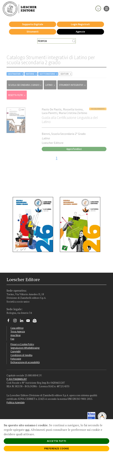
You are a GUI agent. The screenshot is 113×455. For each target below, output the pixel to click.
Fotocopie (15, 358)
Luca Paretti (49, 113)
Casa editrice (16, 327)
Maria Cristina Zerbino (73, 113)
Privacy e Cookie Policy (22, 344)
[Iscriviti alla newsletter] (36, 321)
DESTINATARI (16, 73)
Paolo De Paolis (52, 109)
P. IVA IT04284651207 (17, 378)
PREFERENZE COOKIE (56, 448)
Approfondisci (74, 148)
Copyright (15, 351)
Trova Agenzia (17, 331)
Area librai (15, 335)
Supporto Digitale (32, 24)
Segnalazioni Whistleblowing (24, 347)
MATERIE (31, 73)
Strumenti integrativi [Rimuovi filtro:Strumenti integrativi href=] (72, 85)
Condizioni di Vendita (21, 355)
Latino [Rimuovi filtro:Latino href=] (50, 85)
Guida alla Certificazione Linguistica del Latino (70, 119)
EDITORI (66, 73)
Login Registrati (80, 24)
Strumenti (33, 31)
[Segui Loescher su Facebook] (10, 321)
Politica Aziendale (16, 402)
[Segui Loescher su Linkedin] (23, 321)
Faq (12, 338)
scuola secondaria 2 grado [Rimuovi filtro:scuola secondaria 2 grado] (25, 85)
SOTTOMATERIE (49, 73)
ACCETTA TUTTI (56, 441)
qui (27, 430)
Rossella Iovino (73, 109)
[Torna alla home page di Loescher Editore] (19, 8)
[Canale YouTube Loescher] (29, 321)
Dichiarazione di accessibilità (25, 362)
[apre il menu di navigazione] (106, 8)
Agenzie (80, 31)
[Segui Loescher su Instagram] (16, 321)
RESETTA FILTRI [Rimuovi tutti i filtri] (17, 95)
